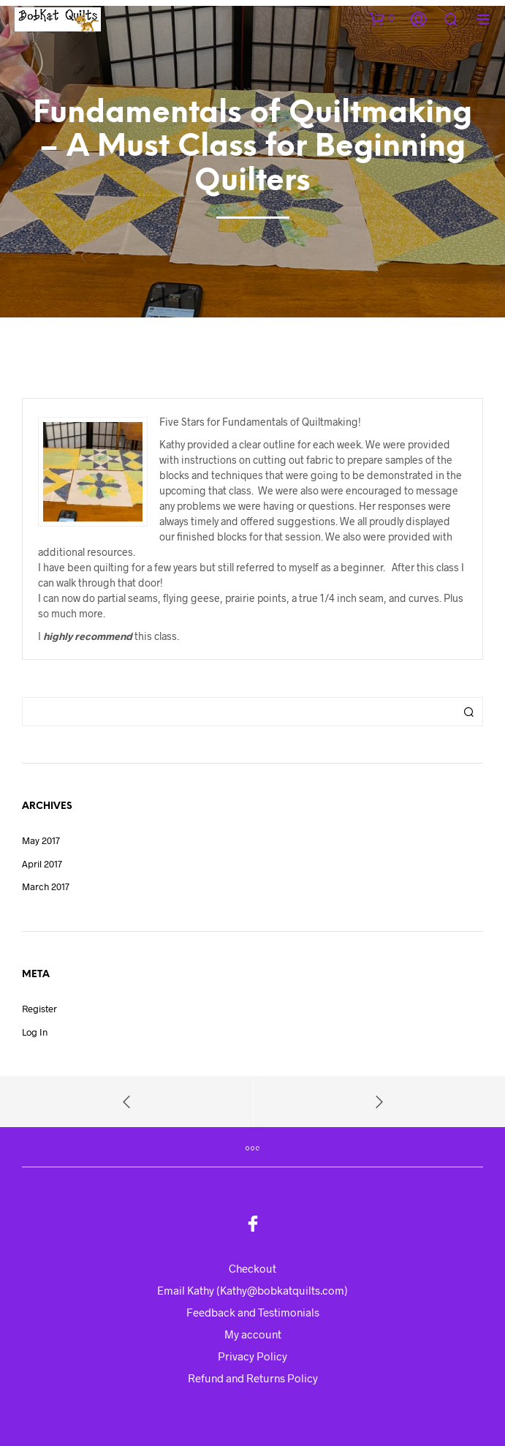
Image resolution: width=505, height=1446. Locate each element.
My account (252, 1334)
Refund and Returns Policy (253, 1378)
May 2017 (41, 840)
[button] (381, 18)
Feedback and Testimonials (252, 1312)
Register (39, 1008)
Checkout (252, 1268)
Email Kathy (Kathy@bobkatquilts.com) (252, 1290)
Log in (35, 1032)
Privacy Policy (252, 1356)
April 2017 (42, 864)
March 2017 (45, 886)
